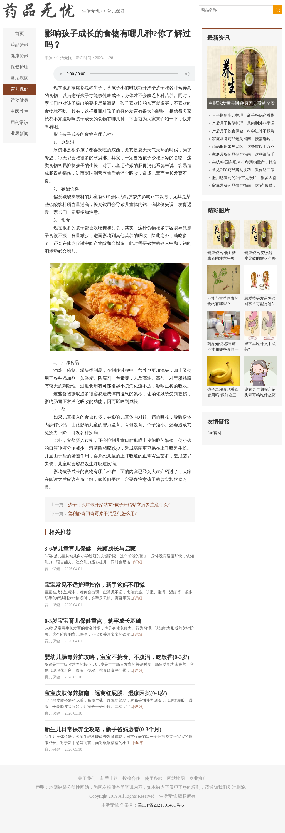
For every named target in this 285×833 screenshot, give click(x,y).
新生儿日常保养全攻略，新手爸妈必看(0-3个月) (103, 729)
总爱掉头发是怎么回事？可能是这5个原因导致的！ (260, 304)
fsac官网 (214, 433)
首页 (19, 33)
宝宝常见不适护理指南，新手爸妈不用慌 (95, 585)
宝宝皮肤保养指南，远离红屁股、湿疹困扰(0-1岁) (106, 693)
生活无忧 (91, 11)
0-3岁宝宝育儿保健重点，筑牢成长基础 (93, 621)
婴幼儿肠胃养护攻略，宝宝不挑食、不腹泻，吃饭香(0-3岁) (117, 657)
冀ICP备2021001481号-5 (161, 805)
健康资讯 (19, 55)
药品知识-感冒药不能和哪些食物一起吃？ (223, 349)
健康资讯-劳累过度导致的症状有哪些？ (260, 258)
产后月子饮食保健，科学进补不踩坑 (243, 131)
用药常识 (19, 122)
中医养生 (19, 111)
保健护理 (19, 66)
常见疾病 (19, 78)
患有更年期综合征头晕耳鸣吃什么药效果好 (260, 395)
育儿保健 (116, 11)
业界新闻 (19, 133)
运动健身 (19, 100)
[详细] (138, 562)
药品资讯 (19, 44)
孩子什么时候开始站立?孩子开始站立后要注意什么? (119, 504)
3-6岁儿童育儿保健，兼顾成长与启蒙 (90, 549)
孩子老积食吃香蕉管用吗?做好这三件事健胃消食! (223, 395)
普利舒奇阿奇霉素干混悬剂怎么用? (102, 513)
